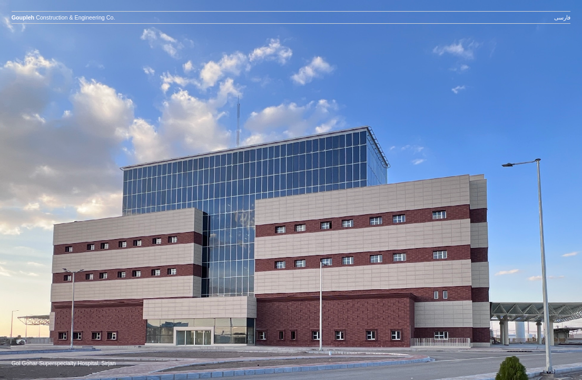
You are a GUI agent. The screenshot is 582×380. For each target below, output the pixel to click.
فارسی (562, 17)
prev (98, 200)
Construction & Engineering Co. (63, 17)
